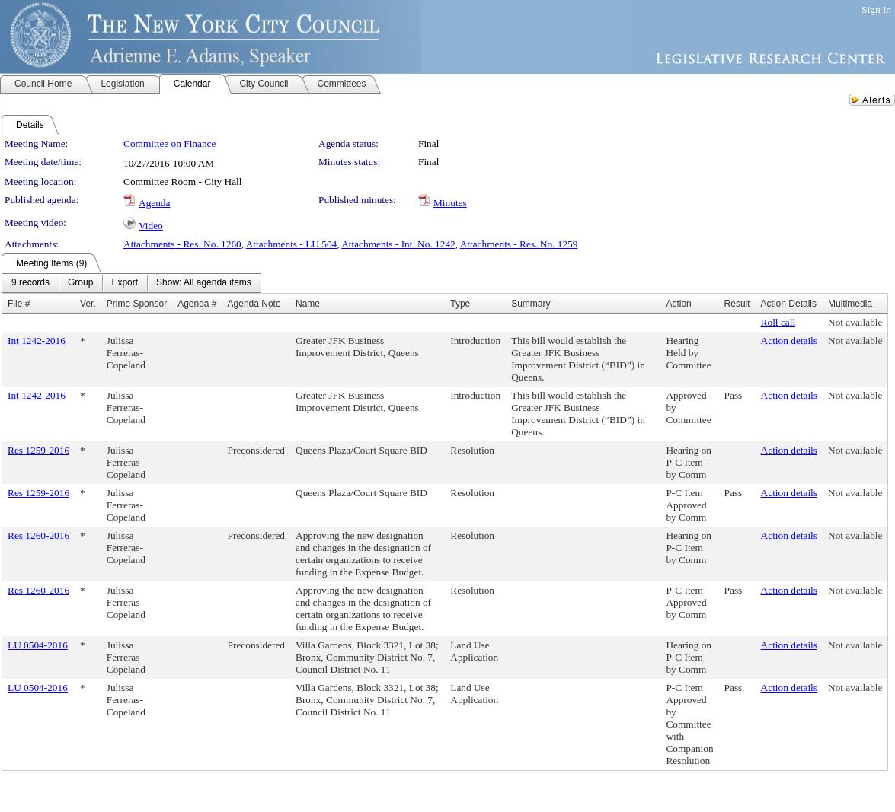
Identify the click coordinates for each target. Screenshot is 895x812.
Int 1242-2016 (37, 340)
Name (308, 303)
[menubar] (131, 283)
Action (678, 303)
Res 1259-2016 (38, 450)
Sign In (876, 9)
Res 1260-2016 (38, 535)
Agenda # (196, 303)
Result (737, 303)
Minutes (450, 203)
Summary (530, 303)
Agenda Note (254, 303)
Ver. (88, 303)
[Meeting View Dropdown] (204, 283)
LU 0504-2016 (38, 645)
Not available (855, 322)
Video (151, 225)
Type (460, 303)
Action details (789, 340)
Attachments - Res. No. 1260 (182, 244)
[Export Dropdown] (124, 283)
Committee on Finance (169, 143)
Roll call (778, 322)
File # (19, 303)
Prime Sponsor (137, 303)
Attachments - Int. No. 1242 (398, 244)
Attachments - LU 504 (291, 244)
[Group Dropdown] (80, 283)
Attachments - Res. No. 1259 (519, 244)
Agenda (154, 203)
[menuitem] (30, 283)
